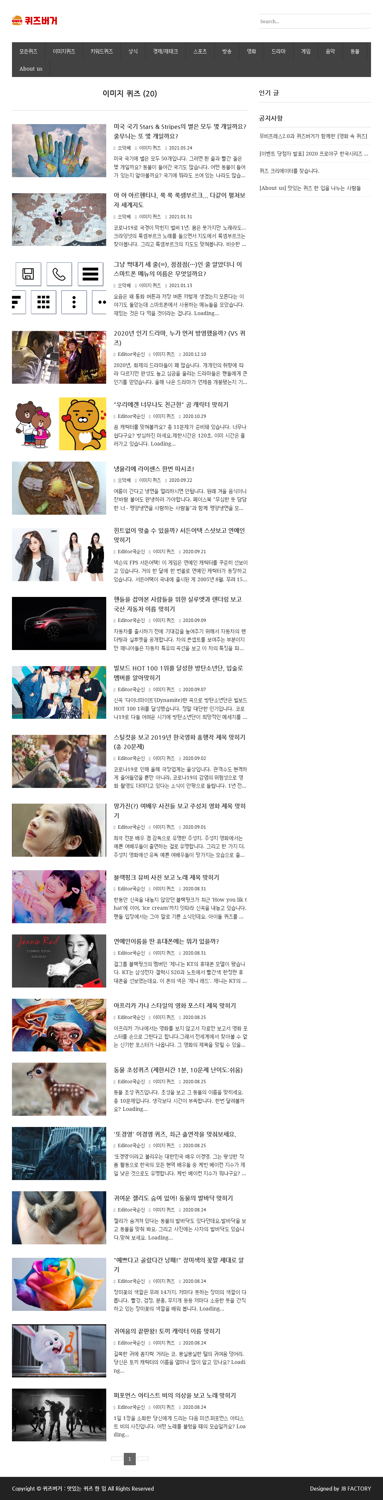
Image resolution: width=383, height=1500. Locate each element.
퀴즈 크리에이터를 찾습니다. (289, 170)
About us (30, 68)
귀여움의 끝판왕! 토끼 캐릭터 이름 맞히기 (171, 1331)
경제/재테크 (165, 51)
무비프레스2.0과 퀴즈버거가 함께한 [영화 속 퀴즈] (313, 135)
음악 (330, 51)
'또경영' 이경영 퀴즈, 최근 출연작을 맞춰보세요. (179, 1134)
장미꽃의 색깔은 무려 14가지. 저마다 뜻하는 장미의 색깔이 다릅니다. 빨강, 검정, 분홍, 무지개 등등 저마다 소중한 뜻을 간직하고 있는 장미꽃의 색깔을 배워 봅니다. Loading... (180, 1300)
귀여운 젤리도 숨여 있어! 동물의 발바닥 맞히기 (178, 1198)
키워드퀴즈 (102, 51)
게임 (305, 51)
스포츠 (200, 51)
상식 (133, 51)
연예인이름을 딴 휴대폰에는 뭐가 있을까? (170, 938)
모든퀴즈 (28, 51)
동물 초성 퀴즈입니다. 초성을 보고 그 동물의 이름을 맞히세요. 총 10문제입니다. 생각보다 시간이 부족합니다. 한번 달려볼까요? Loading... (179, 1103)
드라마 (279, 51)
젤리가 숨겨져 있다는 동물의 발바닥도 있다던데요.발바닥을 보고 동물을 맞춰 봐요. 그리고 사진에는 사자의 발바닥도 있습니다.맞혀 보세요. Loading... (180, 1229)
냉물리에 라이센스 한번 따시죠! (157, 467)
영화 (251, 51)
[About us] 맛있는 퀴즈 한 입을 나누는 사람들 (310, 187)
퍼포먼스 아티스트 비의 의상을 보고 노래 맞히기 (180, 1395)
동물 (354, 51)
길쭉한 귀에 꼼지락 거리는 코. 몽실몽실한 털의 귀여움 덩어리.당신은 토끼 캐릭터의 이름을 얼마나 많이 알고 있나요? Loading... (179, 1362)
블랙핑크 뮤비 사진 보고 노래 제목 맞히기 (171, 873)
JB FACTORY (356, 1488)
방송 (227, 51)
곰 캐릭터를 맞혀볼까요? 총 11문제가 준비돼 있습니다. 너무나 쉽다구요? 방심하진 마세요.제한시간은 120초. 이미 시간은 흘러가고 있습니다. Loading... (180, 433)
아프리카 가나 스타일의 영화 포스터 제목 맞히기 (180, 1001)
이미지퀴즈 (64, 51)
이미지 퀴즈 (150, 147)
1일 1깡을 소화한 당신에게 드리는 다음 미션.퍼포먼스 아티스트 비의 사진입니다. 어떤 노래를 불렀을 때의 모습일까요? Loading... (180, 1426)
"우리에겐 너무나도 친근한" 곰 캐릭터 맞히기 (175, 402)
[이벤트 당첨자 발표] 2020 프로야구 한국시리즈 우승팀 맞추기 (315, 153)
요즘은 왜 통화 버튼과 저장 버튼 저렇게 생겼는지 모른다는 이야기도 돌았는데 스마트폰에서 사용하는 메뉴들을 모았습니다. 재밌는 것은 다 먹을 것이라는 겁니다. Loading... (179, 303)
